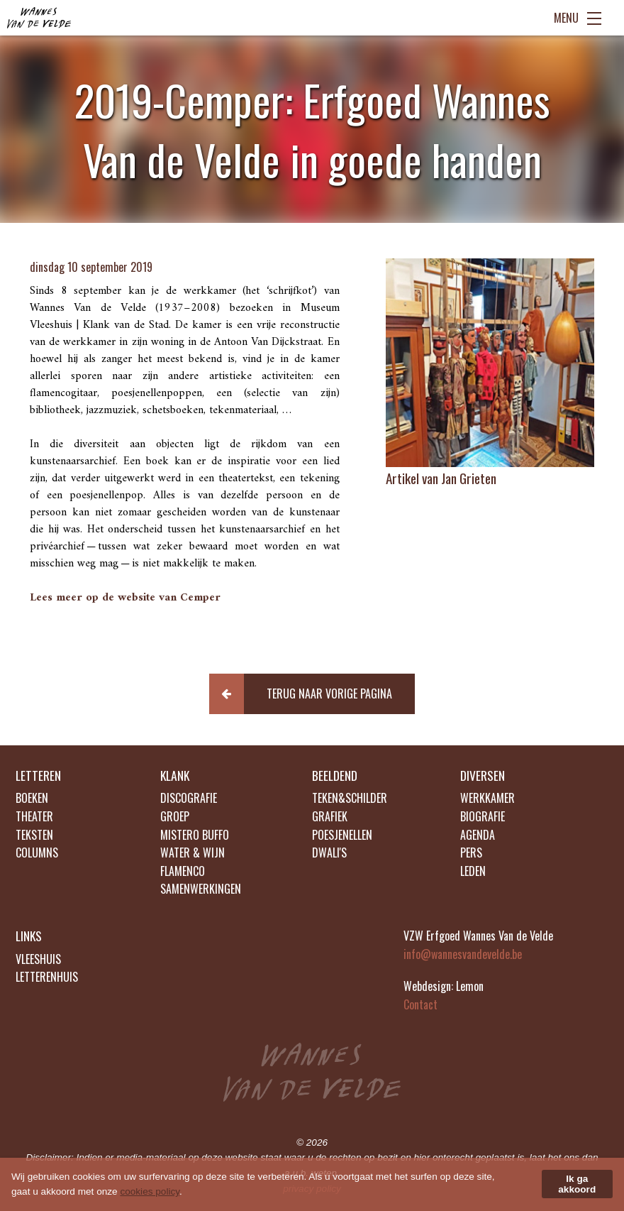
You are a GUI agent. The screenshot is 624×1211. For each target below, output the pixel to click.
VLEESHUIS (38, 959)
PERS (471, 852)
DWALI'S (329, 852)
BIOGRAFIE (482, 816)
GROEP (174, 816)
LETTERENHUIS (47, 976)
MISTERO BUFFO (194, 834)
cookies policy (149, 1191)
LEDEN (473, 871)
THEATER (34, 816)
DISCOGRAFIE (188, 797)
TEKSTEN (34, 834)
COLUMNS (37, 852)
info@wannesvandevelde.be (462, 954)
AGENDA (477, 834)
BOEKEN (32, 797)
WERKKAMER (487, 797)
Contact (420, 1004)
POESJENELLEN (342, 834)
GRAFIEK (329, 816)
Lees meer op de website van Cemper (125, 598)
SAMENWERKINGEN (200, 888)
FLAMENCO (182, 871)
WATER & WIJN (192, 852)
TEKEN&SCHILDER (349, 797)
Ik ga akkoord (577, 1184)
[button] (312, 694)
